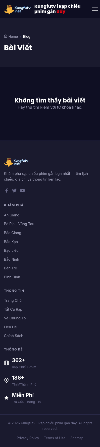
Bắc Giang (12, 233)
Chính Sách (13, 336)
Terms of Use (54, 438)
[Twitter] (14, 191)
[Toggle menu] (95, 9)
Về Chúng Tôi (15, 318)
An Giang (11, 215)
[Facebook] (6, 191)
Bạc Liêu (11, 250)
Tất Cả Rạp (13, 309)
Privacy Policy (28, 438)
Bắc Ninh (11, 259)
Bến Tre (10, 268)
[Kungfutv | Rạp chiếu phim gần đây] (17, 8)
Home (11, 36)
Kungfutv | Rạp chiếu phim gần (57, 9)
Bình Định (12, 277)
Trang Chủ (13, 300)
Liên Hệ (10, 327)
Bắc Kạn (11, 242)
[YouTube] (22, 191)
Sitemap (76, 438)
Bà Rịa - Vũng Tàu (19, 224)
